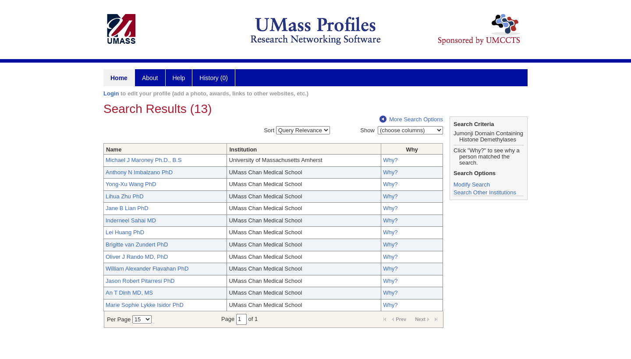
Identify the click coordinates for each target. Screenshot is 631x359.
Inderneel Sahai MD (131, 220)
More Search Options (411, 119)
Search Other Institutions (485, 192)
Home (119, 77)
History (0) (213, 77)
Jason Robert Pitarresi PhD (140, 281)
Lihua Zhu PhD (125, 196)
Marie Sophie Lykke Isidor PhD (145, 305)
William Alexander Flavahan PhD (147, 268)
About (150, 77)
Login (111, 93)
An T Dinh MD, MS (129, 292)
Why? (390, 160)
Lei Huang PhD (125, 232)
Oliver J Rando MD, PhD (137, 256)
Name (113, 149)
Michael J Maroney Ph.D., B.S (143, 160)
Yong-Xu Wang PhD (131, 184)
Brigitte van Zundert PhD (137, 244)
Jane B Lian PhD (127, 208)
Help (179, 77)
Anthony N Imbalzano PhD (139, 172)
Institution (243, 149)
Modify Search (472, 184)
